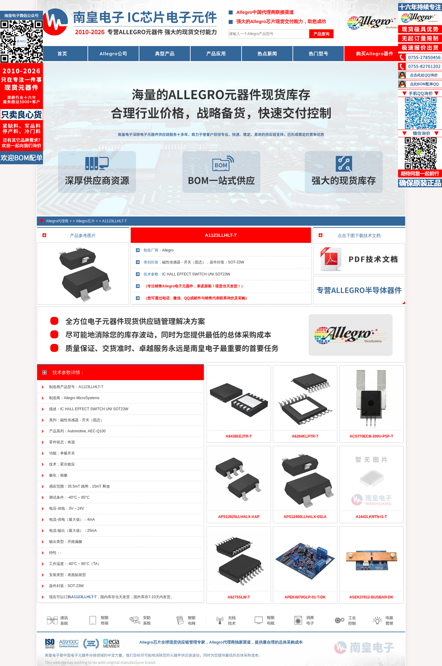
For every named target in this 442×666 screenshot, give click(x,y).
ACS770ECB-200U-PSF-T (371, 436)
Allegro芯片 (85, 221)
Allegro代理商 (57, 221)
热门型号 (318, 53)
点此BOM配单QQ (424, 84)
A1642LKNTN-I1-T (371, 517)
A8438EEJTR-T (239, 436)
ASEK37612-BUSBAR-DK (371, 597)
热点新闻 (267, 53)
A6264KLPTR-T (305, 436)
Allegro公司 (113, 53)
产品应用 (216, 53)
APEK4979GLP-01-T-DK (305, 597)
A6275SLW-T (239, 597)
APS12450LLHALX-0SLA (305, 517)
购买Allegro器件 (375, 53)
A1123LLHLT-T (114, 221)
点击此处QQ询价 (424, 75)
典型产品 (165, 53)
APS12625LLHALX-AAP (239, 517)
